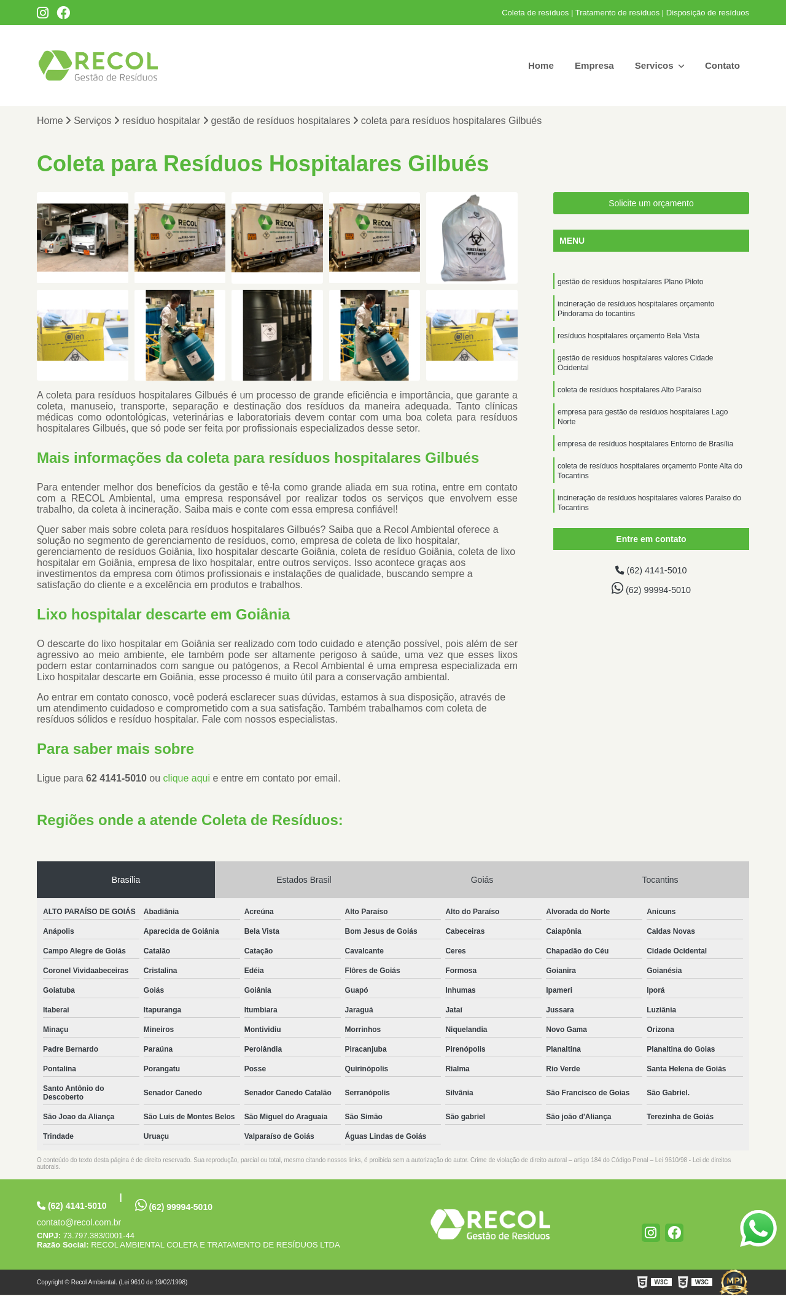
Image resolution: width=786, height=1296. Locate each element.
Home (533, 65)
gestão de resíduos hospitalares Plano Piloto (631, 283)
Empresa (589, 65)
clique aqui (187, 779)
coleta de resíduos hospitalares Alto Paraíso (629, 399)
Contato (721, 65)
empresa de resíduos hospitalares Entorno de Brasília (645, 456)
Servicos (652, 65)
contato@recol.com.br (79, 1223)
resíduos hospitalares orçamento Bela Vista (628, 341)
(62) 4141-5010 (651, 572)
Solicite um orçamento (651, 204)
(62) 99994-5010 (651, 590)
